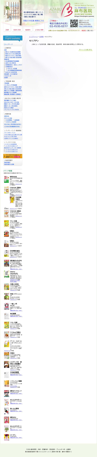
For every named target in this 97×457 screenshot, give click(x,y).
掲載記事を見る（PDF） (16, 269)
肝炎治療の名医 (82, 7)
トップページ (33, 37)
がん (76, 7)
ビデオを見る (13, 386)
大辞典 (41, 37)
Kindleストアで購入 (15, 280)
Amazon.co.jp (18, 184)
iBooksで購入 (13, 281)
